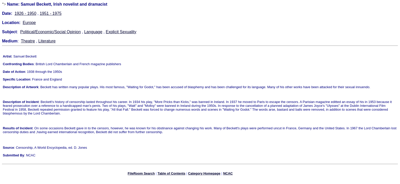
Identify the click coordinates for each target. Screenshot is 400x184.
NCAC (228, 174)
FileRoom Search (141, 174)
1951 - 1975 (50, 13)
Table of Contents (171, 174)
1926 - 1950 (25, 13)
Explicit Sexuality (121, 32)
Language (93, 32)
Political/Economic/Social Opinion (50, 32)
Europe (29, 22)
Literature (47, 41)
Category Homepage (204, 174)
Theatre (28, 41)
